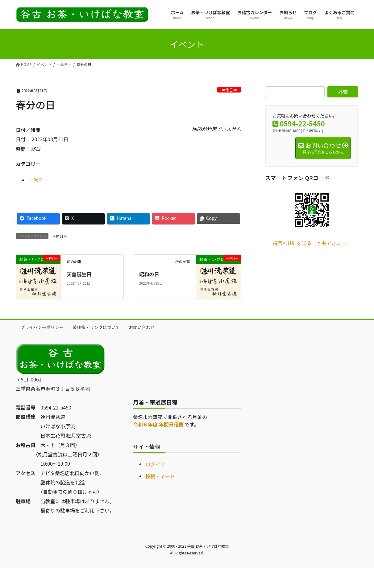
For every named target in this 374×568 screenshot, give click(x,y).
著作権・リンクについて (96, 327)
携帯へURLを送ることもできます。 (312, 243)
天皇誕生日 (79, 274)
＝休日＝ (229, 90)
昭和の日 (149, 274)
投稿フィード (160, 476)
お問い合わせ (142, 327)
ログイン (155, 464)
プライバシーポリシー (42, 327)
